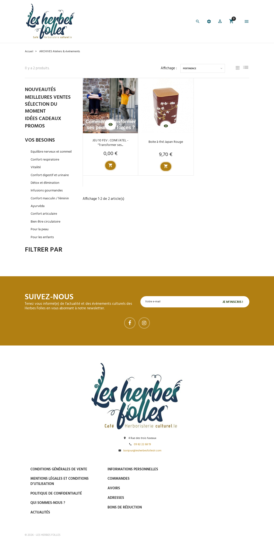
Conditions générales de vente (58, 469)
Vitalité (36, 173)
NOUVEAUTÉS (41, 89)
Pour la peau (40, 235)
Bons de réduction (125, 507)
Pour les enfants (43, 243)
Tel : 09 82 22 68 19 (205, 518)
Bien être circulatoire (47, 227)
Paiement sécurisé (206, 469)
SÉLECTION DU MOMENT (42, 108)
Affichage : (169, 68)
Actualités (40, 513)
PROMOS (35, 127)
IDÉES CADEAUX (44, 119)
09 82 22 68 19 (142, 444)
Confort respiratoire (46, 165)
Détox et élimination (47, 189)
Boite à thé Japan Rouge (165, 142)
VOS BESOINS (40, 141)
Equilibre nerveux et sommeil (47, 155)
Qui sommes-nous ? (47, 503)
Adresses (116, 498)
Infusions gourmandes (47, 196)
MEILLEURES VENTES (49, 97)
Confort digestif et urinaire (51, 181)
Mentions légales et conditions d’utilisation (59, 481)
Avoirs (114, 488)
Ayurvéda (38, 212)
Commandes (119, 479)
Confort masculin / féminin (51, 204)
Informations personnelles (133, 469)
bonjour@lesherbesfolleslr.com (142, 451)
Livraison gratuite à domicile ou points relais (217, 491)
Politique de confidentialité (56, 493)
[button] (219, 22)
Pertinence (189, 68)
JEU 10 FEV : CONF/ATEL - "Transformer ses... (110, 143)
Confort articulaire (45, 220)
